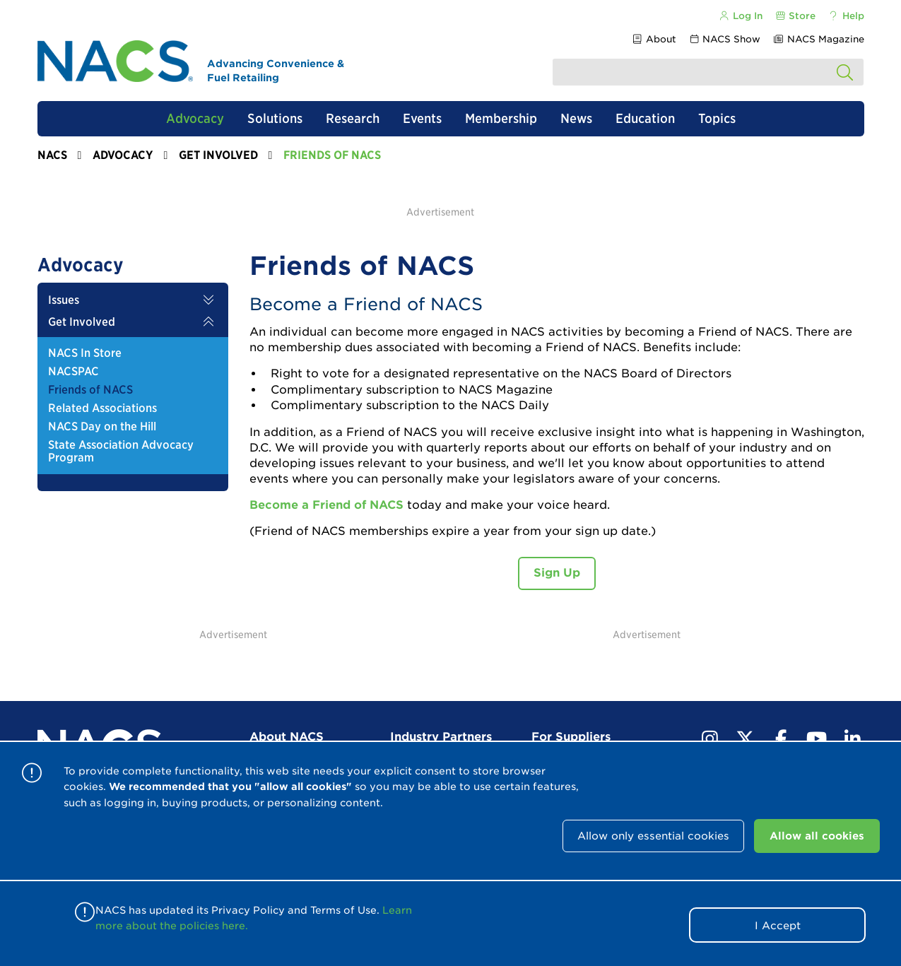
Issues (63, 300)
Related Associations (102, 408)
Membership (501, 118)
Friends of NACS (90, 390)
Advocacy (195, 118)
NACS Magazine (818, 39)
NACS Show (724, 39)
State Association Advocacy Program (121, 451)
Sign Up (557, 572)
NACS (52, 155)
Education (645, 118)
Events (422, 118)
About (654, 39)
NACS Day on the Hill (102, 426)
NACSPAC (73, 371)
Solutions (274, 118)
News (576, 118)
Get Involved (218, 155)
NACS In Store (85, 353)
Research (352, 118)
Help (846, 16)
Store (795, 16)
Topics (717, 118)
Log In (740, 16)
